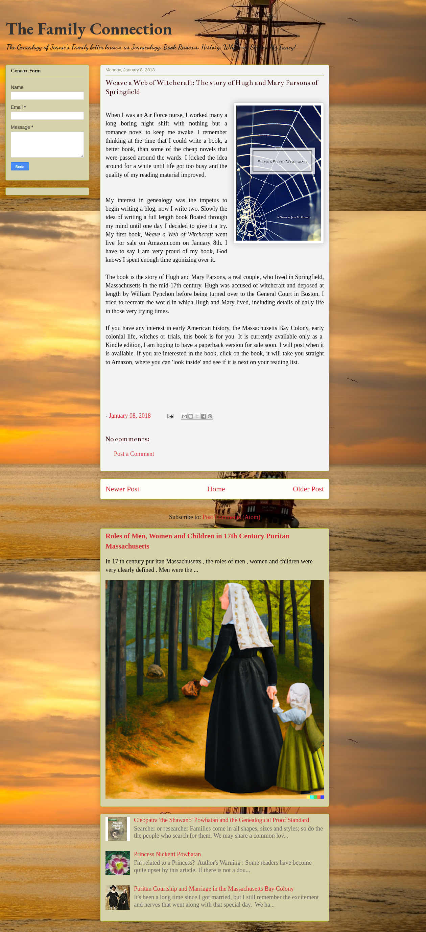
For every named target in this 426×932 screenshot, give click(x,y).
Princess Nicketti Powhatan (167, 854)
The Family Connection (88, 29)
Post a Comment (134, 453)
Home (216, 489)
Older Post (308, 489)
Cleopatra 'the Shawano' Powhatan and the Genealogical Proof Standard (221, 820)
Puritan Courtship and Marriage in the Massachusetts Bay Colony (214, 888)
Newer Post (122, 489)
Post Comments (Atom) (231, 517)
